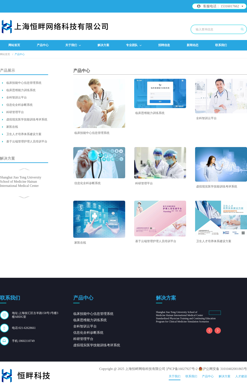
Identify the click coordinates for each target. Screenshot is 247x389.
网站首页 (14, 45)
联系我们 (221, 45)
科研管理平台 (15, 112)
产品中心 (43, 45)
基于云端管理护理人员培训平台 (26, 141)
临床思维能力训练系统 (21, 90)
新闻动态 (192, 45)
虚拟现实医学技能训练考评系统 (26, 119)
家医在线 (12, 126)
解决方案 (103, 45)
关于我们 (73, 45)
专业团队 (134, 45)
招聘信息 (164, 45)
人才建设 (241, 376)
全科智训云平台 (16, 97)
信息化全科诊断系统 (19, 104)
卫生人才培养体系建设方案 (23, 134)
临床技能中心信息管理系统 (23, 82)
